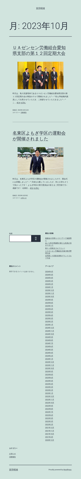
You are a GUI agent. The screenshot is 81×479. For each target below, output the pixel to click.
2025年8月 (49, 303)
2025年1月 (49, 325)
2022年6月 (49, 415)
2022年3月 (49, 421)
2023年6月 (49, 378)
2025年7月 (49, 306)
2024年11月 (49, 331)
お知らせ (24, 198)
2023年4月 (49, 384)
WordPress (67, 470)
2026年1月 (49, 287)
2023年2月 (49, 390)
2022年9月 (49, 406)
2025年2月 (49, 321)
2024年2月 (49, 356)
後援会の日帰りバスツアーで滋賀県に (58, 239)
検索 (10, 233)
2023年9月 (49, 371)
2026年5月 (49, 275)
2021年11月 (49, 431)
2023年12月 (49, 362)
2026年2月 (49, 284)
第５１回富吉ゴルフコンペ (55, 248)
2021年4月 (49, 437)
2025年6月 (49, 309)
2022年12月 (49, 396)
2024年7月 (49, 343)
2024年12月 (49, 328)
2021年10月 (49, 434)
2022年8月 (49, 409)
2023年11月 (49, 365)
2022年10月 (49, 403)
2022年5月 (49, 418)
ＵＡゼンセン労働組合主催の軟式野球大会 (58, 252)
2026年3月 (49, 281)
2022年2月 (49, 424)
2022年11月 (49, 399)
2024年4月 (49, 353)
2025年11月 (49, 293)
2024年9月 (49, 337)
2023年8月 (49, 374)
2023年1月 (49, 393)
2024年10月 (49, 334)
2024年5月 (49, 350)
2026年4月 (49, 278)
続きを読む (21, 103)
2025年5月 (49, 312)
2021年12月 (49, 428)
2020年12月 (49, 440)
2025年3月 (49, 318)
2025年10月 (49, 296)
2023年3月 (49, 387)
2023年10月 (49, 368)
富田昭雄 (40, 8)
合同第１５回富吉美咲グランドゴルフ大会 (58, 257)
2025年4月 (49, 315)
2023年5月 (49, 381)
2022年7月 (49, 412)
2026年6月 (49, 272)
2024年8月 (49, 340)
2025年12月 (49, 290)
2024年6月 (49, 346)
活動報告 (24, 112)
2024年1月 (49, 359)
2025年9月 (49, 300)
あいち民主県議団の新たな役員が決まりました (58, 244)
